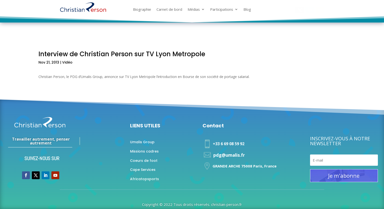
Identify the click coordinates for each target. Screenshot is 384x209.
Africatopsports (144, 178)
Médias (194, 10)
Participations (221, 10)
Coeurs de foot (143, 160)
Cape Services (143, 169)
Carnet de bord (169, 10)
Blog (247, 10)
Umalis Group (142, 142)
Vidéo (67, 62)
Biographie (142, 10)
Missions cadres (144, 151)
